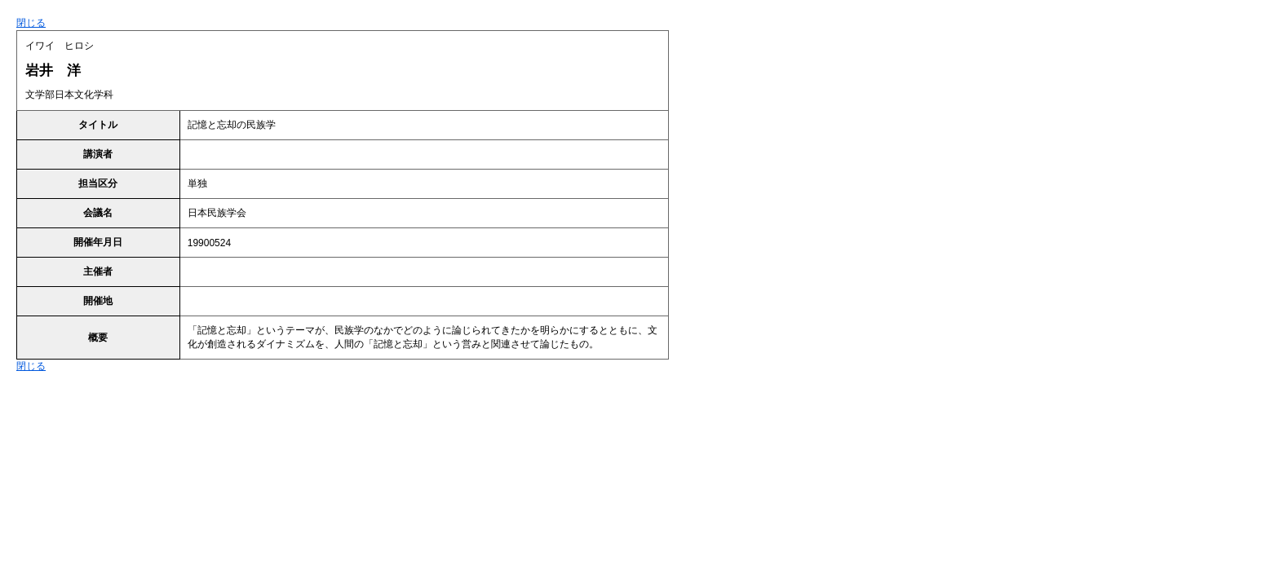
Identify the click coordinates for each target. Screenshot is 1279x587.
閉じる (31, 23)
